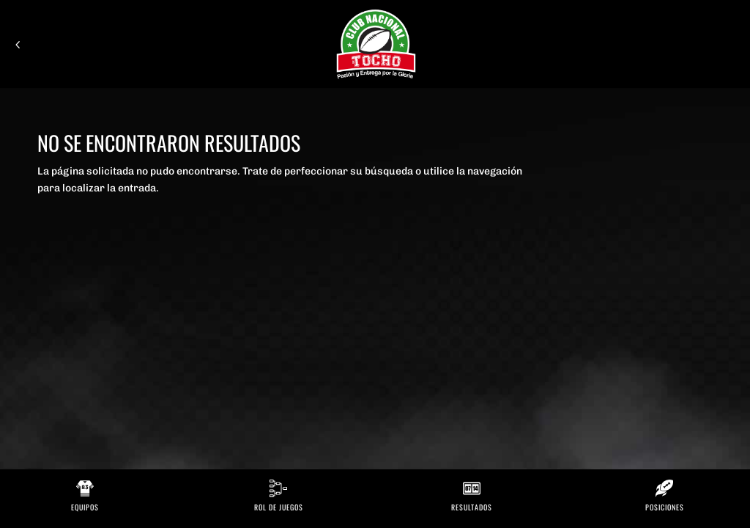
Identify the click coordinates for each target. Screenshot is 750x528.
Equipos (85, 507)
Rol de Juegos (278, 507)
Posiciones (664, 507)
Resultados (471, 507)
